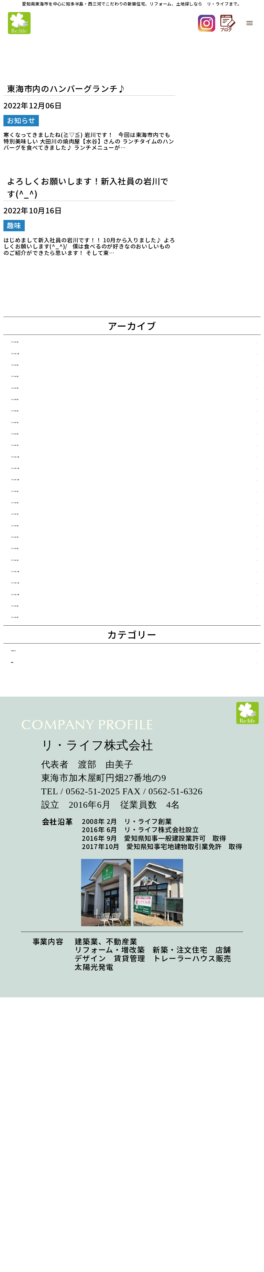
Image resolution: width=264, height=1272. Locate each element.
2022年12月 (45, 722)
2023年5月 (43, 666)
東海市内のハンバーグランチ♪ (66, 88)
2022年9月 (43, 779)
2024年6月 (43, 459)
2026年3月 (43, 345)
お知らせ (39, 838)
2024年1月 (43, 515)
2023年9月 (43, 590)
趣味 (32, 857)
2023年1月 (43, 703)
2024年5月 (43, 477)
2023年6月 (43, 647)
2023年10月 (45, 571)
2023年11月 (45, 553)
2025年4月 (43, 402)
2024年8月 (43, 440)
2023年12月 (45, 534)
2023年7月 (43, 628)
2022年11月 (45, 741)
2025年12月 (45, 364)
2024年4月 (43, 496)
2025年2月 (43, 421)
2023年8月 (43, 609)
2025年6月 (43, 383)
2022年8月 (43, 798)
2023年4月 (43, 684)
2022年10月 (45, 760)
